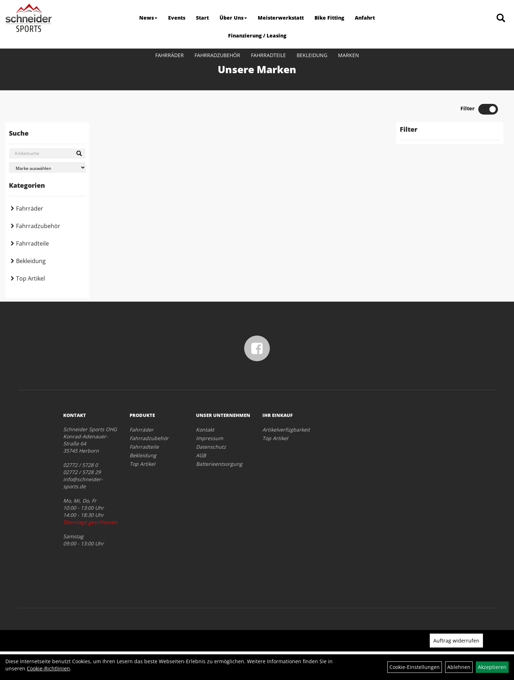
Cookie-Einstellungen (414, 667)
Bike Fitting (329, 17)
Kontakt (205, 429)
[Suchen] (79, 153)
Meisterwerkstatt (281, 17)
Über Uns (233, 17)
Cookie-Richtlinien (48, 668)
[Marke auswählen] (47, 167)
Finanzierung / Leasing (257, 35)
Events (176, 17)
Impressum (209, 438)
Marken (348, 55)
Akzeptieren (492, 667)
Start (202, 17)
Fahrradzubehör (217, 55)
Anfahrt (365, 17)
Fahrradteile (268, 55)
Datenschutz (211, 446)
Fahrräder (169, 55)
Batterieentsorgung (219, 463)
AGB (201, 455)
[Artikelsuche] (501, 18)
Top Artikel (30, 278)
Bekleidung (312, 55)
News (148, 17)
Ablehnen (458, 667)
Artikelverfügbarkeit (286, 429)
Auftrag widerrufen (456, 640)
